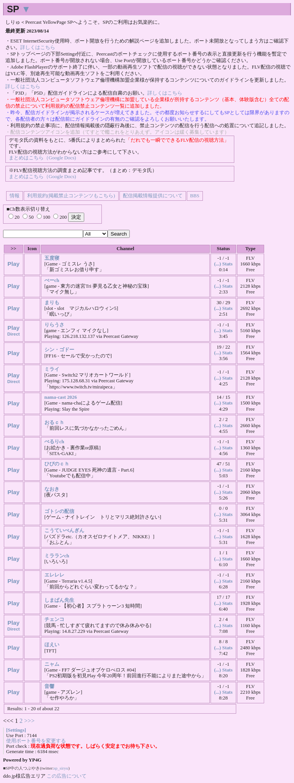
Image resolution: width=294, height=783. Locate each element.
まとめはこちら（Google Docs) (42, 158)
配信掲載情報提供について (153, 195)
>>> (29, 720)
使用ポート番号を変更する (36, 741)
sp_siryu (61, 768)
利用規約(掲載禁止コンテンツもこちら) (71, 195)
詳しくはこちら (37, 47)
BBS (194, 195)
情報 (15, 195)
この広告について (67, 776)
